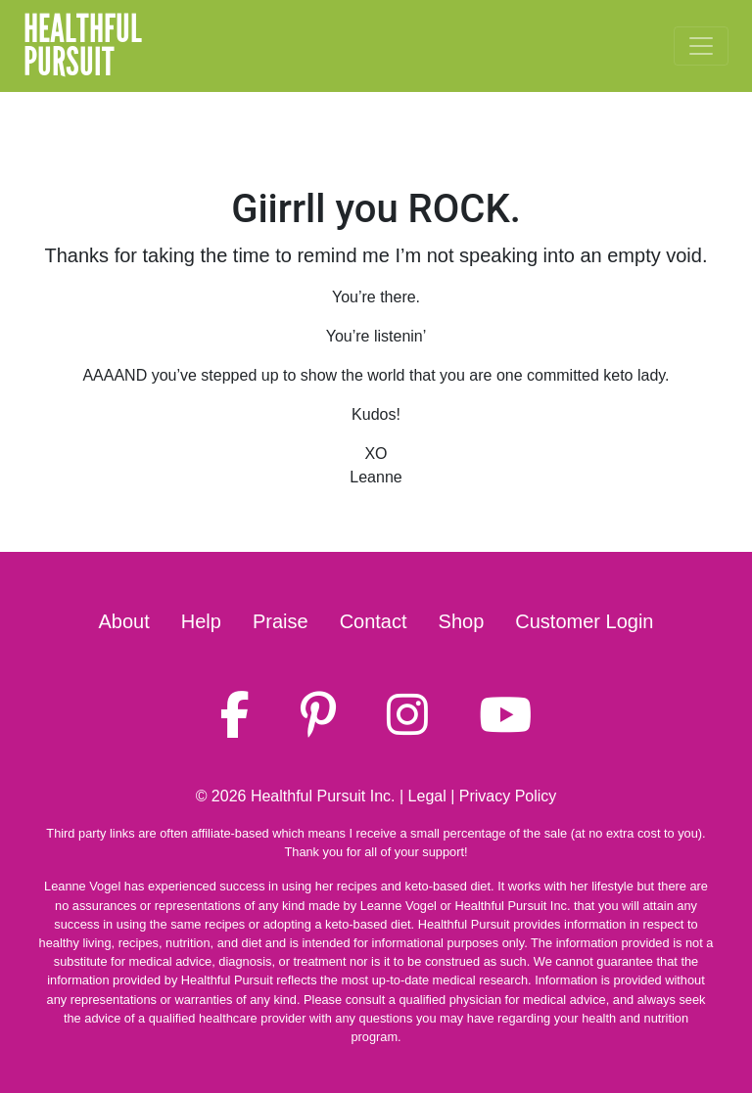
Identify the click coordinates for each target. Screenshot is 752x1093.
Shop (462, 621)
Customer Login (584, 621)
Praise (280, 621)
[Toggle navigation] (701, 46)
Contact (373, 621)
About (124, 621)
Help (201, 621)
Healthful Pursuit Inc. (323, 796)
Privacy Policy (508, 796)
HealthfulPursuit (83, 46)
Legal (427, 796)
